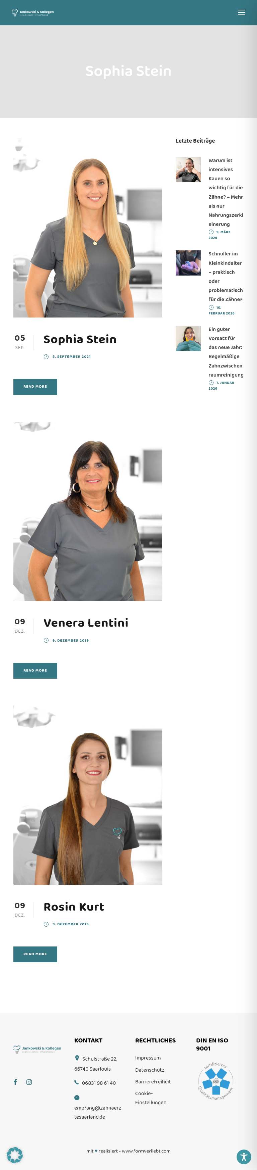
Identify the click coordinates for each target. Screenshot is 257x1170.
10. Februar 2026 (221, 310)
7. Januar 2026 (221, 386)
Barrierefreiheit (153, 1082)
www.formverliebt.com (146, 1151)
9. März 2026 (219, 235)
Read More (35, 386)
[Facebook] (18, 1077)
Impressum (148, 1058)
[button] (14, 1155)
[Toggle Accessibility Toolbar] (244, 1157)
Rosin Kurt (74, 907)
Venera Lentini (86, 623)
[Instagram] (32, 1077)
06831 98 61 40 (99, 1083)
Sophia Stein (80, 339)
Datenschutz (149, 1070)
